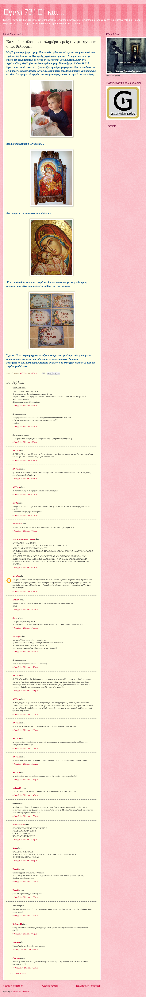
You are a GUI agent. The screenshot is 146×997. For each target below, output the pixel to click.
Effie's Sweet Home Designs (24, 539)
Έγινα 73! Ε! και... (33, 11)
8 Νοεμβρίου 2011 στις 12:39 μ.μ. (25, 780)
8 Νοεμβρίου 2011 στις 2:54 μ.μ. (25, 840)
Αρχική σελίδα (50, 985)
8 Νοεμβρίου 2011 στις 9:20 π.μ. (25, 442)
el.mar (15, 618)
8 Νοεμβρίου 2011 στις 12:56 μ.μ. (25, 816)
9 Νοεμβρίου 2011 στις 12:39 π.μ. (25, 897)
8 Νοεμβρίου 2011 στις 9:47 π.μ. (25, 531)
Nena (15, 848)
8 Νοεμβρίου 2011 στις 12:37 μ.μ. (25, 748)
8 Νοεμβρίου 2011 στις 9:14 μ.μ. (25, 861)
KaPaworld (17, 924)
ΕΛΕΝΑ (16, 600)
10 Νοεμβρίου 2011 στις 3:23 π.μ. (25, 968)
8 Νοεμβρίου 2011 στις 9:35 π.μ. (25, 494)
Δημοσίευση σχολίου (18, 973)
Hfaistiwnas (17, 524)
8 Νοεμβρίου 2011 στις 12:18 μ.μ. (25, 667)
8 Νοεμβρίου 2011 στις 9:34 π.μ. (25, 479)
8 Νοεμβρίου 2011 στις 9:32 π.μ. (25, 460)
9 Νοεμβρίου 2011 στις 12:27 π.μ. (25, 882)
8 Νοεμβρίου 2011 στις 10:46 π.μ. (25, 651)
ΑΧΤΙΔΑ (16, 451)
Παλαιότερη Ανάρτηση (88, 985)
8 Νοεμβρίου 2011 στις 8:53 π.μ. (25, 426)
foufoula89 (17, 788)
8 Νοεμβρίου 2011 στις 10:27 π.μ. (25, 610)
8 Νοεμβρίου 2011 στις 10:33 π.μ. (25, 628)
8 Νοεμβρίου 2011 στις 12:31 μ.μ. (25, 691)
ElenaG (16, 869)
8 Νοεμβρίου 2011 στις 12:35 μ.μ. (25, 714)
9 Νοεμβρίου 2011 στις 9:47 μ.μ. (25, 934)
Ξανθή (15, 503)
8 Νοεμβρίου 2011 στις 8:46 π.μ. (25, 406)
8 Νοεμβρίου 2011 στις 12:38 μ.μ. (25, 764)
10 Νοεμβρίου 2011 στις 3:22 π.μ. (25, 949)
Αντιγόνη (16, 576)
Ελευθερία (17, 636)
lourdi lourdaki (19, 825)
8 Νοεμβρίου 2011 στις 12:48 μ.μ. (25, 795)
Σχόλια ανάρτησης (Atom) (23, 991)
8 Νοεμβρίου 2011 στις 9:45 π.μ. (25, 515)
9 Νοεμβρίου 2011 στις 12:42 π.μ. (25, 916)
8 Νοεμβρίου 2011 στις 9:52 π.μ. (25, 568)
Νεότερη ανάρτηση (13, 985)
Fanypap (16, 942)
